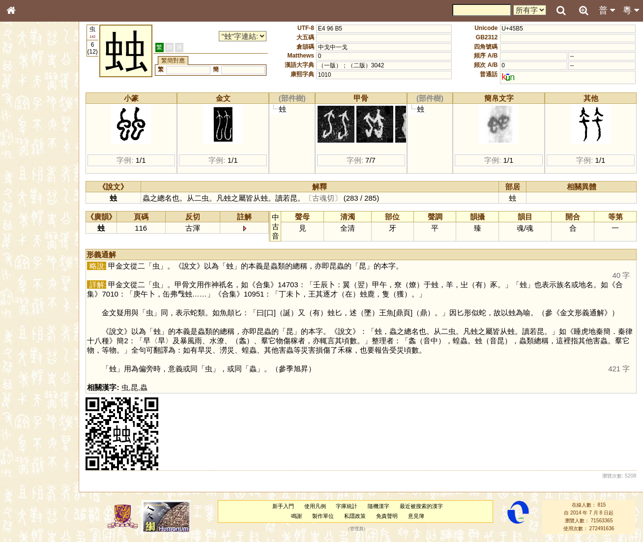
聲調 (47, 263)
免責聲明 (389, 516)
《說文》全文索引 (35, 308)
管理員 (359, 528)
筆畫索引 (24, 141)
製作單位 (326, 516)
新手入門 (285, 506)
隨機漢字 (381, 506)
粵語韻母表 (27, 214)
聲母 (20, 263)
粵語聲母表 (27, 205)
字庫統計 (349, 506)
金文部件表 (27, 160)
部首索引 (24, 131)
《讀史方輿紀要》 (35, 318)
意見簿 (418, 516)
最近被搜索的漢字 (424, 506)
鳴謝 (299, 516)
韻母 (33, 263)
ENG (43, 108)
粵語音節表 (27, 195)
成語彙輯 (24, 327)
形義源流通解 (30, 169)
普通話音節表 (30, 273)
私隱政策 (357, 516)
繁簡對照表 (27, 336)
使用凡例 (317, 506)
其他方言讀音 (30, 282)
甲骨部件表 (27, 150)
